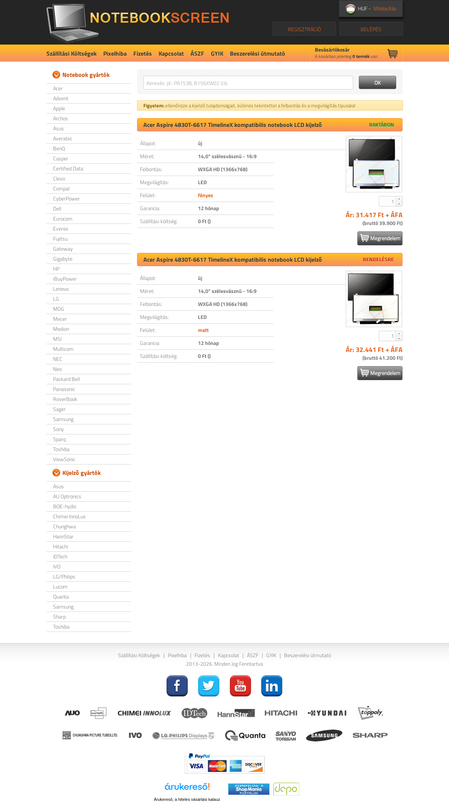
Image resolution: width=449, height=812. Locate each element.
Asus (58, 128)
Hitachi (60, 546)
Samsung (63, 419)
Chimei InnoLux (69, 516)
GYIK (217, 53)
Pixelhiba (115, 53)
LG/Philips (64, 576)
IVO (57, 566)
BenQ (59, 148)
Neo (57, 369)
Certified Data (68, 168)
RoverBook (65, 399)
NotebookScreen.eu (137, 22)
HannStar (63, 536)
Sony (58, 429)
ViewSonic (64, 459)
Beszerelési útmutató (257, 53)
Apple (59, 108)
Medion (61, 329)
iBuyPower (65, 279)
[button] (399, 198)
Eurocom (62, 218)
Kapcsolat (171, 53)
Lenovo (61, 289)
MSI (57, 339)
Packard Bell (66, 379)
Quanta (61, 596)
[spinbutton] (387, 201)
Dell (57, 208)
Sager (59, 409)
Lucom (60, 586)
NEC (57, 359)
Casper (60, 158)
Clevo (59, 178)
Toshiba (61, 449)
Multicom (63, 349)
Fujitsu (60, 238)
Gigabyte (62, 258)
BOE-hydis (65, 506)
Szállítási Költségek (71, 53)
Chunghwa (64, 526)
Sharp (59, 616)
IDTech (60, 556)
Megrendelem (380, 238)
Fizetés (142, 53)
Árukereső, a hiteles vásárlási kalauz (187, 799)
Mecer (60, 319)
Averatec (62, 138)
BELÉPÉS (371, 29)
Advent (60, 98)
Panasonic (64, 389)
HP (56, 269)
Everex (60, 228)
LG (56, 299)
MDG (58, 309)
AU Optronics (67, 496)
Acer (58, 88)
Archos (60, 118)
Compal (61, 188)
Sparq (59, 439)
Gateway (63, 248)
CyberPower (66, 198)
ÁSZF (197, 53)
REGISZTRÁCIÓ (304, 29)
